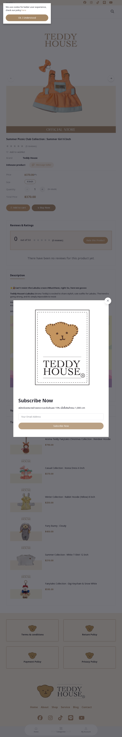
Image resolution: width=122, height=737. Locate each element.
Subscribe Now (61, 426)
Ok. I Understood (27, 18)
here (24, 10)
